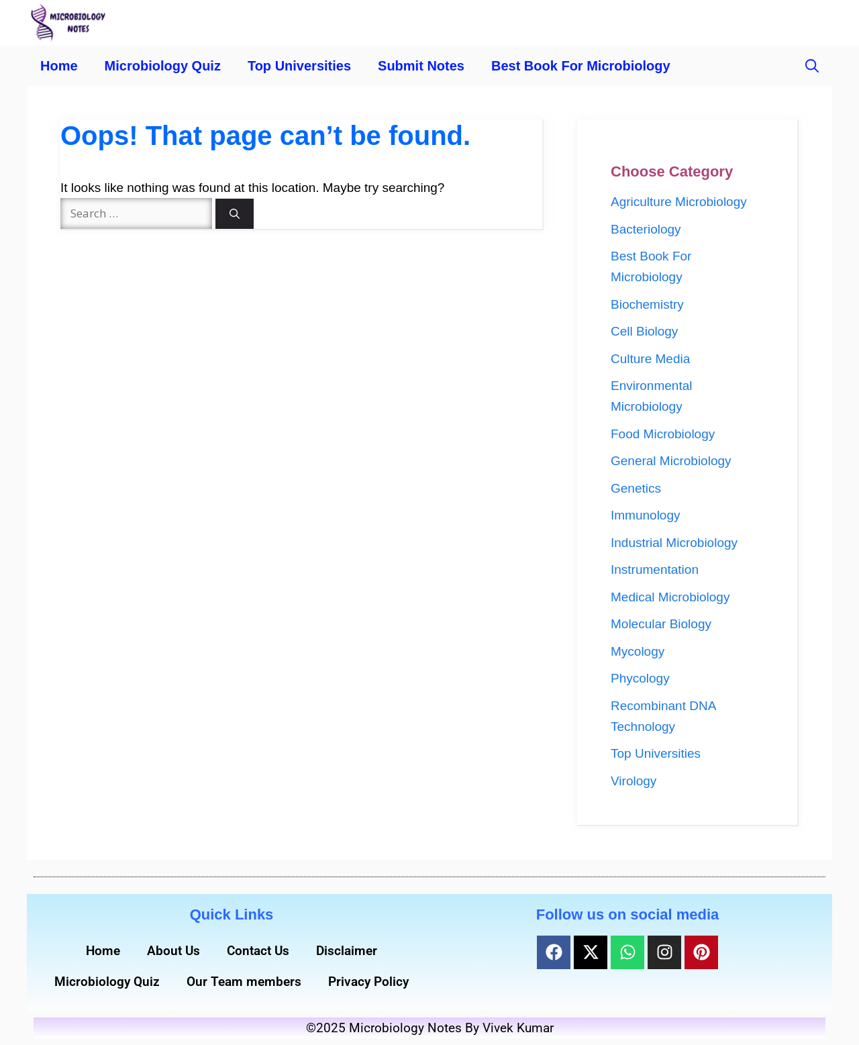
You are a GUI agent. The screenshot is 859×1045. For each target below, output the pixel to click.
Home (59, 65)
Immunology (645, 515)
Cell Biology (644, 331)
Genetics (636, 488)
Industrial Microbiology (674, 543)
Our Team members (244, 981)
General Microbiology (671, 461)
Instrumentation (655, 569)
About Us (173, 950)
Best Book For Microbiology (580, 65)
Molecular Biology (661, 624)
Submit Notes (421, 65)
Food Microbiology (663, 434)
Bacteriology (646, 229)
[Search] (234, 214)
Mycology (637, 651)
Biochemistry (647, 304)
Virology (633, 781)
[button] (812, 66)
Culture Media (650, 359)
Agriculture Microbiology (679, 202)
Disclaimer (346, 950)
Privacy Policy (368, 981)
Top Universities (299, 65)
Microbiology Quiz (163, 65)
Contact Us (258, 950)
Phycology (640, 678)
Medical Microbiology (670, 597)
